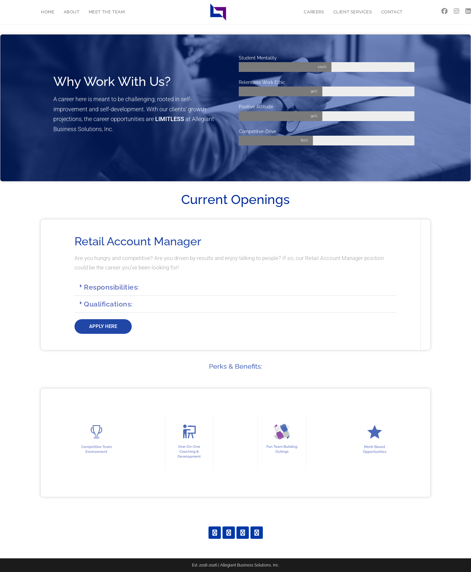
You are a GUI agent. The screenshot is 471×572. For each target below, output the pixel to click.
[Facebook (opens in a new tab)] (444, 11)
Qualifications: (108, 304)
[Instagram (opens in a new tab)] (456, 11)
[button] (235, 287)
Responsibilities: (111, 287)
